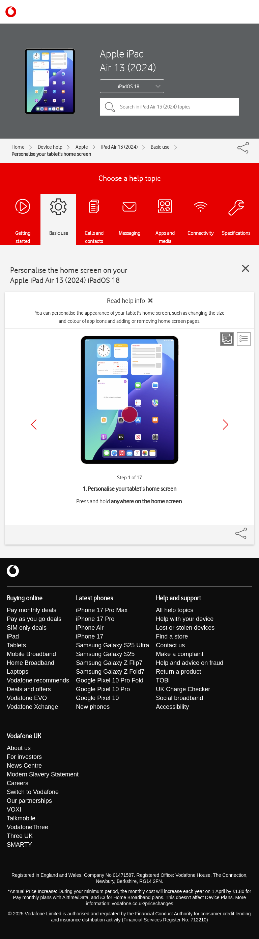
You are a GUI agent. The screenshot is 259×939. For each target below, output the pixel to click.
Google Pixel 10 (97, 698)
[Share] (249, 530)
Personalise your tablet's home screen (51, 154)
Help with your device (184, 619)
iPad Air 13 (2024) (119, 147)
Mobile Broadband (31, 654)
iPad (13, 636)
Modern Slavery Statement (43, 774)
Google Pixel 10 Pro (103, 689)
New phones (93, 706)
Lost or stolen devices (185, 627)
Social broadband (179, 698)
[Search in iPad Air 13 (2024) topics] (169, 107)
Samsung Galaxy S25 (105, 654)
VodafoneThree (27, 827)
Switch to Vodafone (33, 792)
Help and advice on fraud (189, 662)
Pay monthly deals (31, 610)
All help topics (174, 610)
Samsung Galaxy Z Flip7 (109, 662)
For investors (24, 756)
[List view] (244, 339)
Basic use (160, 147)
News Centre (24, 765)
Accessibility (172, 706)
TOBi (163, 680)
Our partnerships (29, 800)
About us (19, 748)
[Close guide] (245, 268)
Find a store (172, 636)
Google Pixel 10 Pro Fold (109, 680)
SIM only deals (27, 627)
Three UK (20, 836)
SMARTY (19, 844)
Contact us (170, 645)
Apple (82, 147)
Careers (17, 783)
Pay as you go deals (34, 619)
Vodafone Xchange (32, 706)
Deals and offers (29, 689)
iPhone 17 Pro (95, 619)
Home (18, 147)
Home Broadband (30, 662)
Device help (50, 147)
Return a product (178, 671)
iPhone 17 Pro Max (101, 610)
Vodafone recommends (38, 680)
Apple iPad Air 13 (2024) (128, 60)
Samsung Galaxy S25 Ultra (112, 645)
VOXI (14, 809)
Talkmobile (21, 818)
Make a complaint (179, 654)
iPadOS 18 (128, 86)
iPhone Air (90, 627)
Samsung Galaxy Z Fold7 (110, 671)
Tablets (16, 645)
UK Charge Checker (183, 689)
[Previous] (33, 424)
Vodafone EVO (27, 698)
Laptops (17, 671)
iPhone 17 (89, 636)
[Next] (225, 424)
